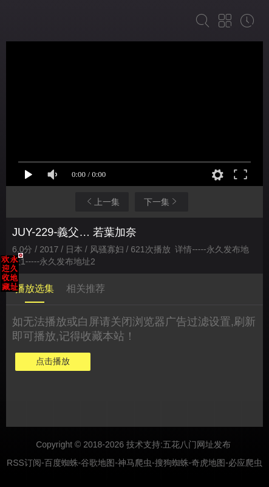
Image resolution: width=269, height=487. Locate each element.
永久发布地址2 (67, 261)
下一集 (161, 201)
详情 (183, 249)
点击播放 (53, 361)
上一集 (102, 201)
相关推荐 (85, 288)
